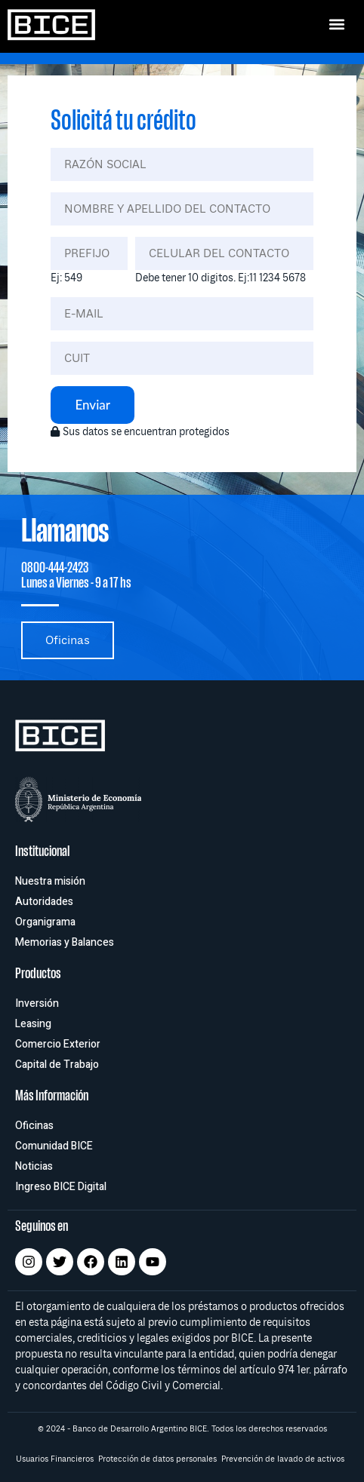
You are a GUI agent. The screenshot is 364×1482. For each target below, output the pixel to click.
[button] (336, 23)
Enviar (92, 405)
